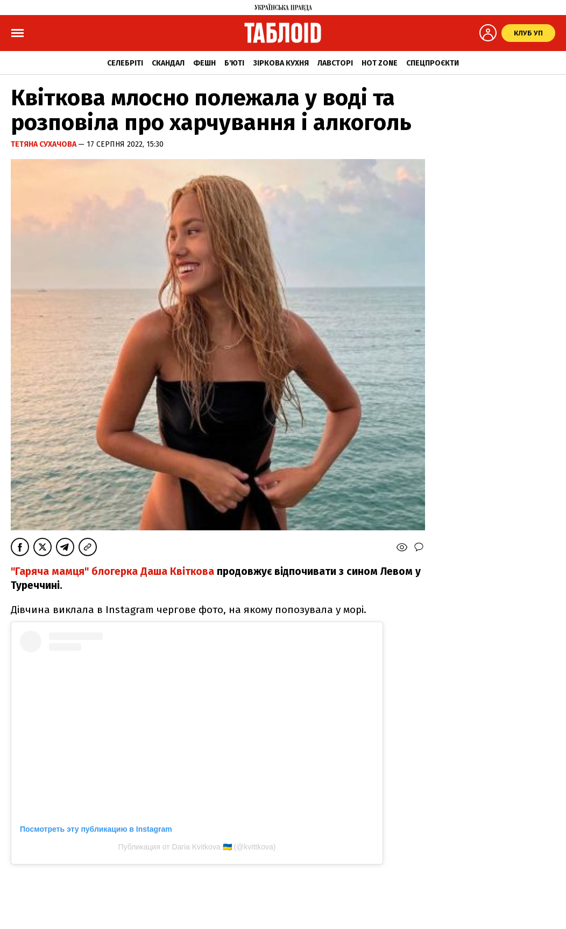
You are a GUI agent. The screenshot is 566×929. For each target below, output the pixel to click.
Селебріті (125, 63)
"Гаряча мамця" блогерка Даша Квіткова (112, 571)
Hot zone (380, 63)
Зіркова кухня (281, 63)
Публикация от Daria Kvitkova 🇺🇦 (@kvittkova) (197, 846)
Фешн (204, 63)
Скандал (168, 63)
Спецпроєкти (432, 63)
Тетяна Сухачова (44, 144)
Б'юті (234, 63)
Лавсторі (335, 63)
